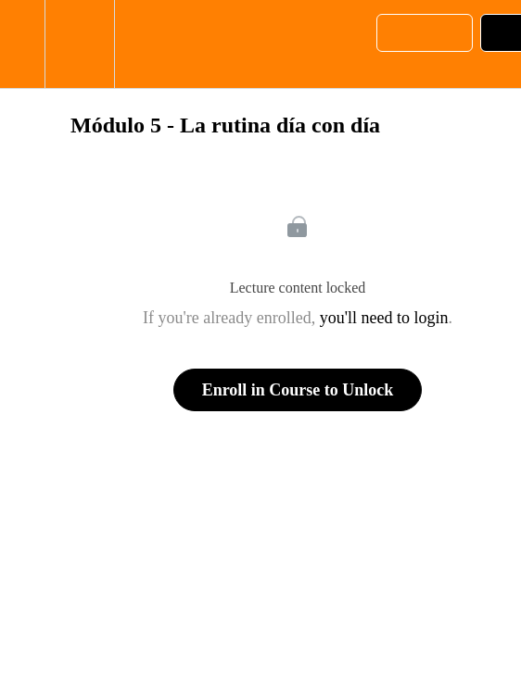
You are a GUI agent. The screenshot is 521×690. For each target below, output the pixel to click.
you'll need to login (384, 317)
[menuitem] (79, 44)
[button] (22, 44)
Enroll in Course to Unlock (298, 390)
